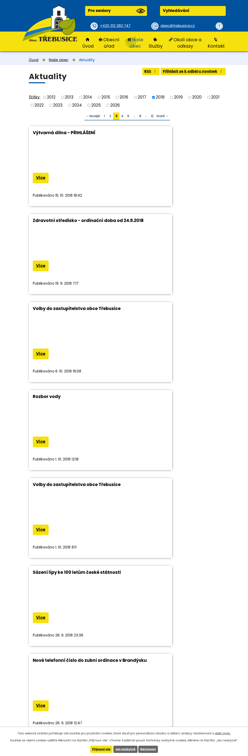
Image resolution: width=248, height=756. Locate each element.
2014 (87, 97)
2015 (105, 97)
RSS (144, 73)
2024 (77, 105)
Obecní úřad (111, 43)
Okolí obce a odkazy (188, 43)
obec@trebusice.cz (179, 26)
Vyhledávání (176, 10)
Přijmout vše (100, 749)
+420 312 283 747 (116, 26)
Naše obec (136, 43)
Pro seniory (116, 11)
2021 (215, 97)
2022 (39, 105)
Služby (156, 46)
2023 (57, 105)
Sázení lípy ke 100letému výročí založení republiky (168, 493)
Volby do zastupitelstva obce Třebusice (77, 223)
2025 (96, 105)
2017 (142, 97)
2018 (160, 97)
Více (41, 178)
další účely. (223, 733)
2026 (115, 105)
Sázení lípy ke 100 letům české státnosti (177, 312)
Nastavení (149, 749)
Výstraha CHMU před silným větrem (72, 491)
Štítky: (34, 97)
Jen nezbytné (125, 749)
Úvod (88, 46)
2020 (197, 97)
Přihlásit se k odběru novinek (190, 73)
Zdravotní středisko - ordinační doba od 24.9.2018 (174, 135)
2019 (178, 97)
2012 (51, 97)
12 (152, 116)
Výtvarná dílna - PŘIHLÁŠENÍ (64, 133)
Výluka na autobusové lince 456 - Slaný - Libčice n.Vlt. (177, 403)
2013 (69, 97)
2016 (124, 97)
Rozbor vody (147, 223)
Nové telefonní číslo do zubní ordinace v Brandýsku (75, 403)
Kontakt (216, 46)
